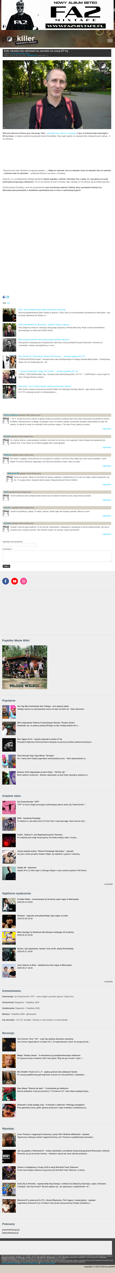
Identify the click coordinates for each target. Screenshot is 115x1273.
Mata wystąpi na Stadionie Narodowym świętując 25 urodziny (45, 932)
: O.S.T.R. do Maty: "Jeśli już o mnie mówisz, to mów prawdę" (35, 1020)
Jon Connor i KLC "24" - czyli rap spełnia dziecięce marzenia (45, 1039)
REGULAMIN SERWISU (9, 1263)
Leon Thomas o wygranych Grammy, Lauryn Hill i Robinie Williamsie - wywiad (53, 1134)
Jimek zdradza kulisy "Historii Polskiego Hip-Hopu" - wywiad (45, 851)
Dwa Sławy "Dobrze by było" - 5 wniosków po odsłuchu (42, 1088)
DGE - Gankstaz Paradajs (28, 818)
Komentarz (8, 549)
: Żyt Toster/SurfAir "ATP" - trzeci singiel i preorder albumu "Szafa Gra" (38, 996)
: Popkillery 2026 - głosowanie (19, 1014)
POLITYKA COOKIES (48, 1263)
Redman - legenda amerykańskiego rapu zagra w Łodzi (42, 916)
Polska (13, 53)
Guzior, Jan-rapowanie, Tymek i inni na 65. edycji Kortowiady (45, 948)
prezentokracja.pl (10, 1230)
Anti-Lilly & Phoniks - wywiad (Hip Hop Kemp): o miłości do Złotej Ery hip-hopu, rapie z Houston (61, 1184)
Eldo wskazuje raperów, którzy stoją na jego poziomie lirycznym (43, 340)
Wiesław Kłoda (32, 55)
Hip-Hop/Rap (20, 53)
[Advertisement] (38, 406)
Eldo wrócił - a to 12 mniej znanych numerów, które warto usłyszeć (44, 386)
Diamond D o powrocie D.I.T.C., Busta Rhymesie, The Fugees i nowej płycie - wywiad (56, 1200)
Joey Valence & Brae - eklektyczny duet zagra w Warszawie (44, 965)
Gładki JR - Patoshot (26, 867)
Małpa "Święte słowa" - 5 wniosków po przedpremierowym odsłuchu (48, 1055)
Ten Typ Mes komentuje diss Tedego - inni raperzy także (43, 706)
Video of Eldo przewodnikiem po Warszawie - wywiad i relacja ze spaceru (57, 263)
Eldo (8, 303)
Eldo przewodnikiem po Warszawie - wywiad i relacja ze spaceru (44, 325)
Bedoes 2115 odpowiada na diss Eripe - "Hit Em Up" (41, 772)
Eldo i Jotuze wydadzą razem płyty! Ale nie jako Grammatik (41, 310)
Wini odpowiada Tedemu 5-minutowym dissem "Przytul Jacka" (46, 723)
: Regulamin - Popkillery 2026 (20, 1002)
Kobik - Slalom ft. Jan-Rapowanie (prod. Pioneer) (39, 835)
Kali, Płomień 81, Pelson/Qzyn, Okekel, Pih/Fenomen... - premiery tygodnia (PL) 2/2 (51, 356)
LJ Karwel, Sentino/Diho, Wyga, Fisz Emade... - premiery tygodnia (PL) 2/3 (48, 371)
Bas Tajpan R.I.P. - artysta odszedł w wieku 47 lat (39, 739)
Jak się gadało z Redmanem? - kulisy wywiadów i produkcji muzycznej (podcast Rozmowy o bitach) (63, 1151)
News (27, 53)
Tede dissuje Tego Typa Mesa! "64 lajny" (36, 755)
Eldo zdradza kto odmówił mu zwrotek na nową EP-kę (36, 50)
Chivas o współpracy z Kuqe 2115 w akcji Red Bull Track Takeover (47, 1167)
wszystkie (108, 884)
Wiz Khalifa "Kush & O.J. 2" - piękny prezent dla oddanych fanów (47, 1072)
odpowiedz (107, 429)
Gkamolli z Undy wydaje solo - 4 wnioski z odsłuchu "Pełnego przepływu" (51, 1105)
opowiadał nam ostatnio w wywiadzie (61, 133)
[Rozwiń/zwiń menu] (110, 40)
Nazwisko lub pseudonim (13, 542)
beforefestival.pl (10, 1233)
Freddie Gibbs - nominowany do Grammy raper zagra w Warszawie (48, 899)
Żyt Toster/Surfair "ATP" (28, 802)
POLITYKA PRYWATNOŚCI (29, 1263)
